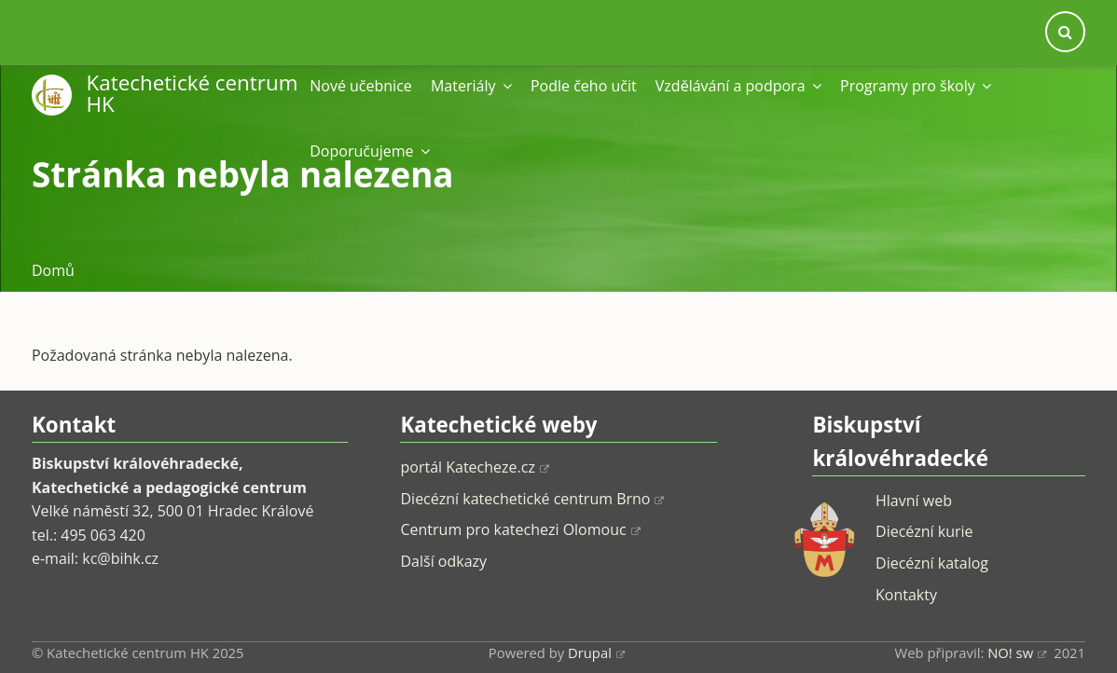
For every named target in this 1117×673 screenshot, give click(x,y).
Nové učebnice (361, 86)
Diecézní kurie (924, 531)
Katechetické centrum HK (192, 92)
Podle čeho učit (584, 86)
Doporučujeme (370, 151)
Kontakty (906, 594)
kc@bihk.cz (120, 558)
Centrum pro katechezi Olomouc (520, 529)
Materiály (471, 86)
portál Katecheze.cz (474, 467)
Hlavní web (914, 500)
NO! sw (1016, 652)
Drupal (596, 652)
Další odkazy (443, 561)
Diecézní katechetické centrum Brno (532, 498)
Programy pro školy (915, 86)
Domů (53, 270)
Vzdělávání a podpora (738, 86)
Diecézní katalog (932, 563)
